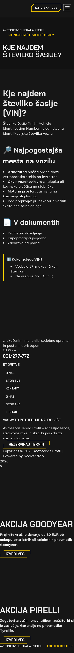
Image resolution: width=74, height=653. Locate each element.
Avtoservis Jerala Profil (24, 30)
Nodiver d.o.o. (34, 456)
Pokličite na (10, 350)
